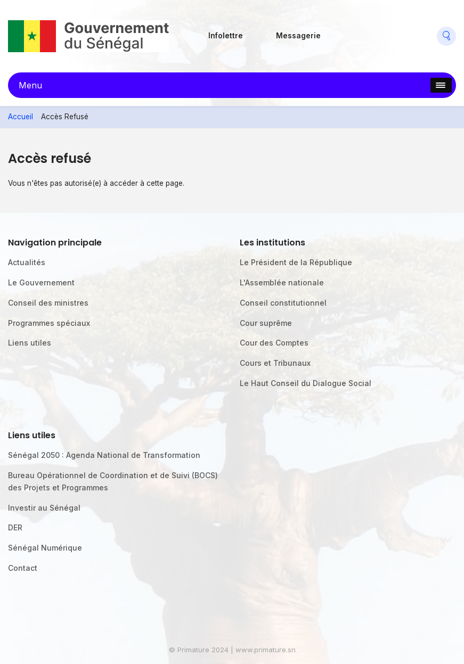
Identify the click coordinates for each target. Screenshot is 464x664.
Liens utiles (29, 342)
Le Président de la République (296, 262)
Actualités (26, 262)
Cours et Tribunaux (275, 362)
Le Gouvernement (41, 282)
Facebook (339, 32)
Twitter (388, 32)
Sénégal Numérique (45, 547)
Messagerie (298, 35)
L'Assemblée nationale (282, 282)
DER (15, 527)
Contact (22, 567)
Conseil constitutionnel (283, 302)
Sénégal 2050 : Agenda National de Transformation (104, 455)
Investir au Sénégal (44, 507)
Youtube (412, 32)
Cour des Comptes (274, 342)
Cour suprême (266, 322)
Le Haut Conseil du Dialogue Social (305, 383)
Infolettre (225, 35)
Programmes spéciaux (49, 322)
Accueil (20, 116)
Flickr (363, 32)
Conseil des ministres (48, 302)
